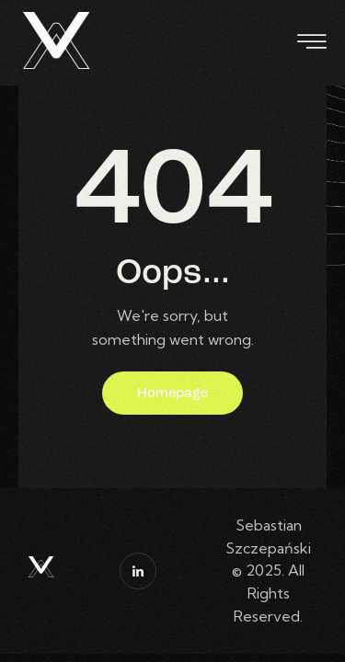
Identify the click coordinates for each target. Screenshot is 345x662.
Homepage (172, 394)
